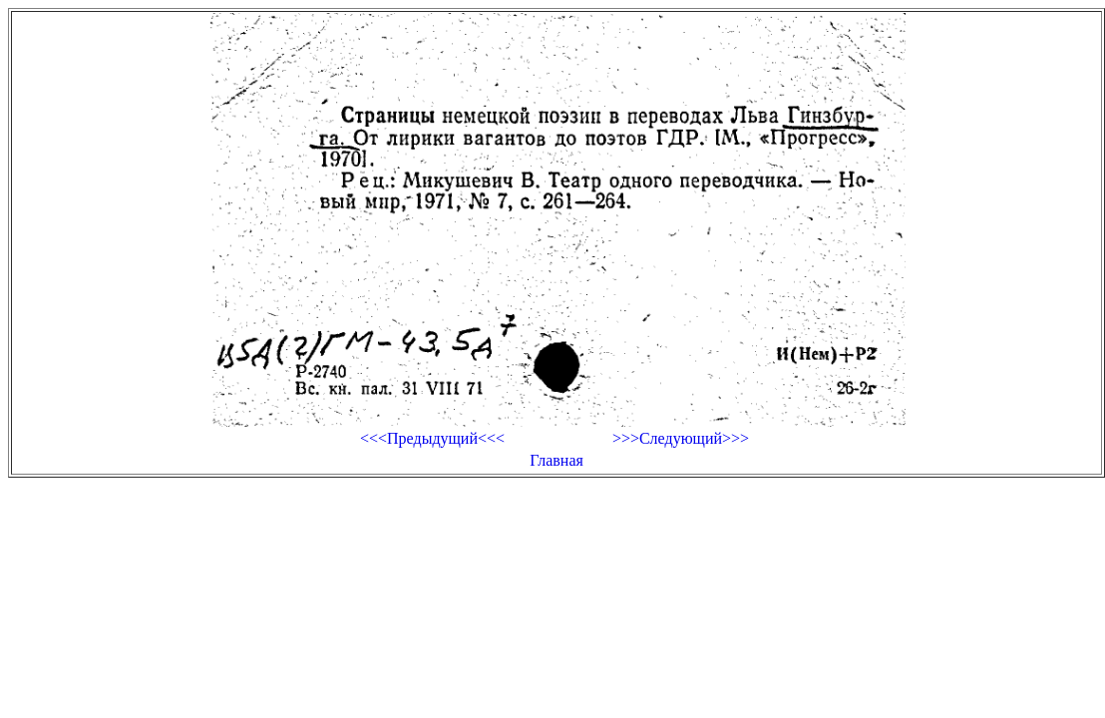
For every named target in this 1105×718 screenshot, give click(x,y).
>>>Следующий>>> (680, 438)
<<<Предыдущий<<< (432, 438)
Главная (556, 460)
